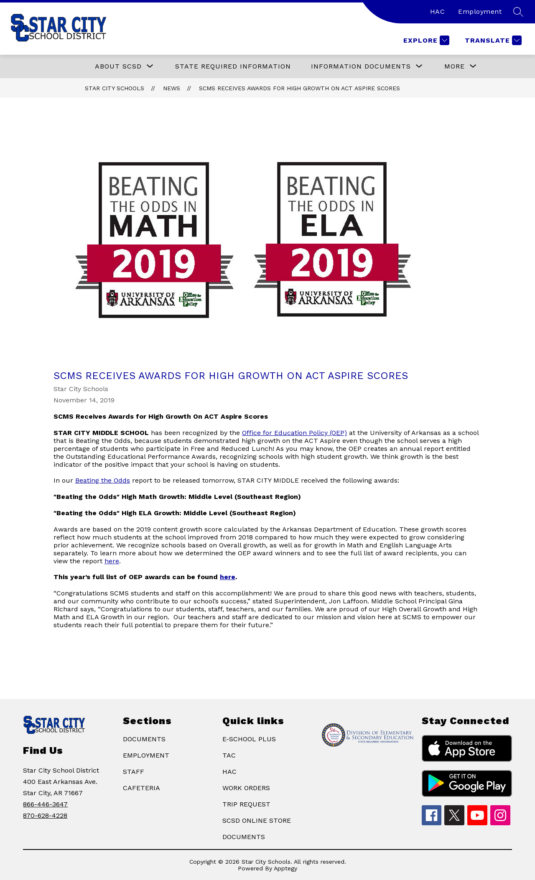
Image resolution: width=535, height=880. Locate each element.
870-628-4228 (45, 815)
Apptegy (285, 868)
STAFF (133, 772)
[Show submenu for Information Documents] (361, 66)
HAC (437, 11)
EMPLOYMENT (146, 755)
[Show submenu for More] (454, 66)
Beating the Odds (102, 480)
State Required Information (233, 66)
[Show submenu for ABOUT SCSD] (118, 66)
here (111, 561)
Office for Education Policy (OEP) (294, 433)
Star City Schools (114, 88)
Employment (480, 11)
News (171, 88)
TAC (229, 755)
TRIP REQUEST (246, 804)
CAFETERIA (141, 788)
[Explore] (425, 40)
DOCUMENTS (144, 739)
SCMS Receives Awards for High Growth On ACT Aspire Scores (299, 88)
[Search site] (518, 12)
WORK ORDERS (246, 788)
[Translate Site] (492, 40)
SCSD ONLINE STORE (256, 820)
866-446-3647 (45, 804)
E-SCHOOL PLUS (249, 739)
